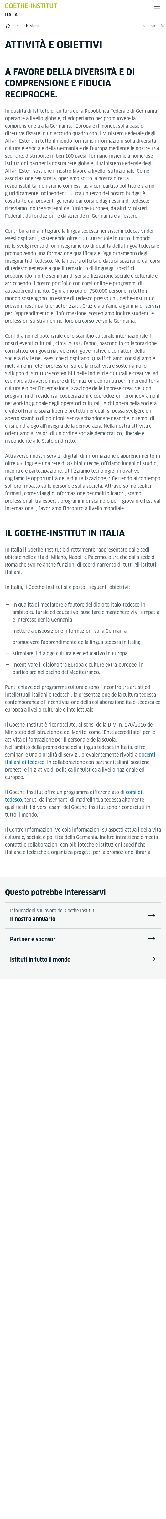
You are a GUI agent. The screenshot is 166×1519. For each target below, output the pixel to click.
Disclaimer (45, 1391)
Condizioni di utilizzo (83, 1409)
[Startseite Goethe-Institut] (31, 5)
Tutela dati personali (120, 1391)
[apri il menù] (157, 6)
